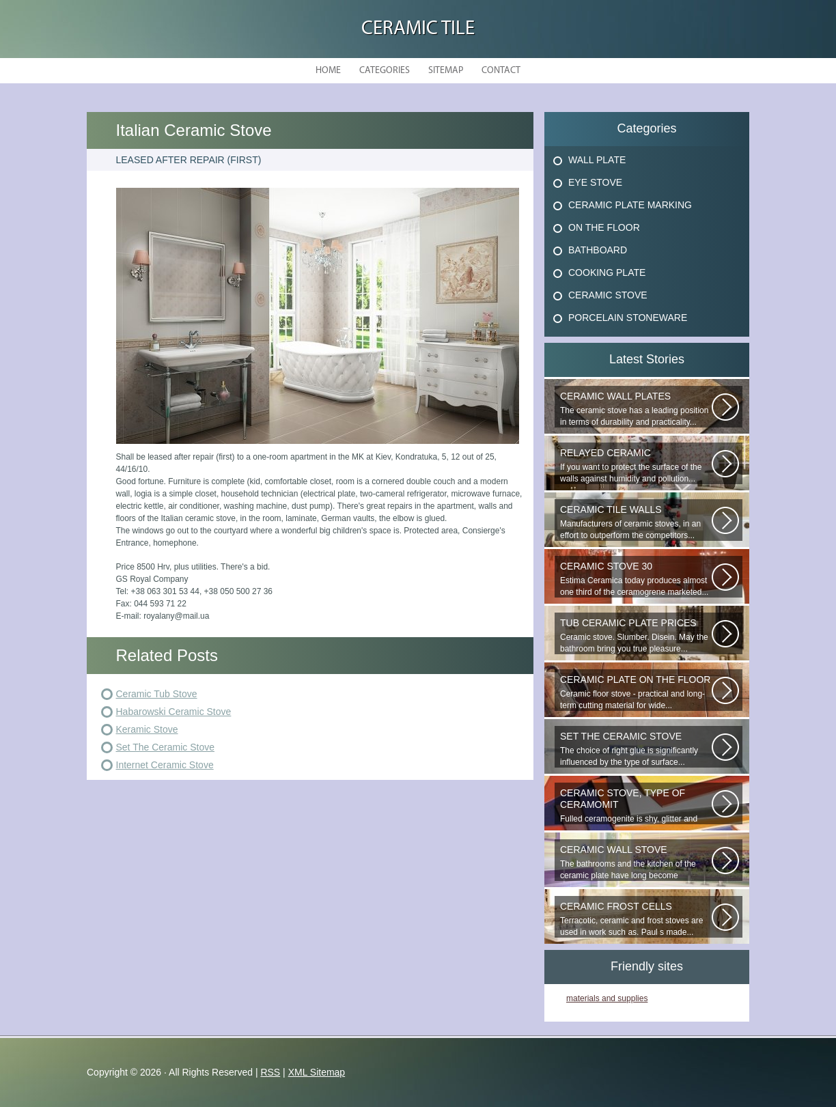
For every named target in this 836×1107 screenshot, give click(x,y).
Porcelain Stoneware (627, 317)
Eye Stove (595, 182)
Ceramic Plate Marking (630, 204)
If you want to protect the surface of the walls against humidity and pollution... (636, 465)
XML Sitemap (317, 1072)
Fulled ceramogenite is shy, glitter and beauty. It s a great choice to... (636, 805)
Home (328, 71)
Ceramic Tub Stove (156, 693)
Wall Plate (597, 159)
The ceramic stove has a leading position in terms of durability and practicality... (636, 409)
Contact (501, 71)
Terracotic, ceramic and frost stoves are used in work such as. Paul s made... (636, 919)
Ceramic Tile (418, 29)
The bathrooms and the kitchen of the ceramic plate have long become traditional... (636, 862)
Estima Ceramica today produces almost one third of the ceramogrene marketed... (636, 579)
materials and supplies (606, 998)
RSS (270, 1072)
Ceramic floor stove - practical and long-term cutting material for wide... (636, 692)
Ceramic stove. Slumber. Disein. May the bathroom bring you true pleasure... (636, 635)
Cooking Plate (606, 272)
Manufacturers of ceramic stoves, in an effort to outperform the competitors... (636, 522)
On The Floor (604, 227)
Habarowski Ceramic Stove (174, 711)
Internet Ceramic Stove (165, 764)
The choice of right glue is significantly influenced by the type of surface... (636, 749)
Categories (384, 71)
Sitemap (445, 71)
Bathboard (597, 249)
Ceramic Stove (607, 295)
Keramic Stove (147, 729)
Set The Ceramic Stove (165, 747)
